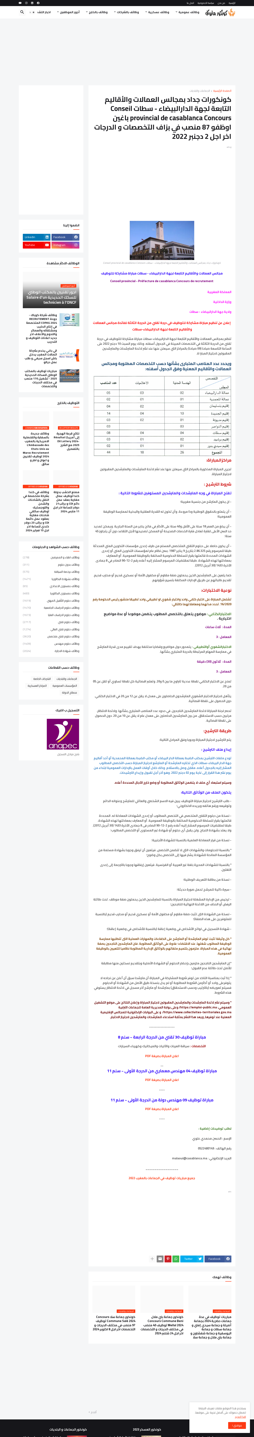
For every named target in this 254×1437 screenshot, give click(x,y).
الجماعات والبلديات (200, 91)
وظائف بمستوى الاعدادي (51, 586)
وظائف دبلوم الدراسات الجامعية (51, 607)
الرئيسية (232, 3)
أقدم (94, 1412)
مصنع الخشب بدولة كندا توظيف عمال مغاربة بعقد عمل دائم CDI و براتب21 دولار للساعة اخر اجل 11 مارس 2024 (66, 501)
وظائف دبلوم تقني (51, 622)
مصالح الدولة (69, 692)
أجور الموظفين (70, 12)
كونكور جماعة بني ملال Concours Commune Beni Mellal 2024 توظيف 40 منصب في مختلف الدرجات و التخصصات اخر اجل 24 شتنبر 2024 (162, 1325)
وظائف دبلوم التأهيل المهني (51, 600)
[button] (32, 12)
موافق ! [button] (237, 1425)
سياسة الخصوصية (206, 3)
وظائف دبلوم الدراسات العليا (51, 615)
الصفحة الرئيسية (222, 91)
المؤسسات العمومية (64, 685)
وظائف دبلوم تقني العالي (51, 629)
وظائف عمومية (188, 12)
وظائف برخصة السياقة (51, 571)
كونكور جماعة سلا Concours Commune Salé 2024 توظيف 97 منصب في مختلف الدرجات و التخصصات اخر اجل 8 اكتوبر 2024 (114, 1323)
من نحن (221, 3)
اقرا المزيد (240, 1416)
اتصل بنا (190, 3)
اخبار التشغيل (42, 12)
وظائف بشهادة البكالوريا (51, 579)
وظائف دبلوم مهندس (51, 643)
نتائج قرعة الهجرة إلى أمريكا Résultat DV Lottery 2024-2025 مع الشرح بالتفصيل (66, 441)
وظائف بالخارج (98, 12)
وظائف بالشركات (128, 12)
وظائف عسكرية (158, 12)
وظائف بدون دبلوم (51, 564)
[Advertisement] (127, 52)
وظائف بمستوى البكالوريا (51, 593)
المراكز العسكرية (37, 685)
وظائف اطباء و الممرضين (51, 558)
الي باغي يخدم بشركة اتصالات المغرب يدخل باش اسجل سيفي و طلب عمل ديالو (41, 356)
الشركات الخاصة (42, 678)
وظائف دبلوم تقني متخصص (51, 636)
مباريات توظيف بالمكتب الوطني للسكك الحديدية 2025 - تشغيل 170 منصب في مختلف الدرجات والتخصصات (40, 378)
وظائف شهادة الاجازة (51, 650)
